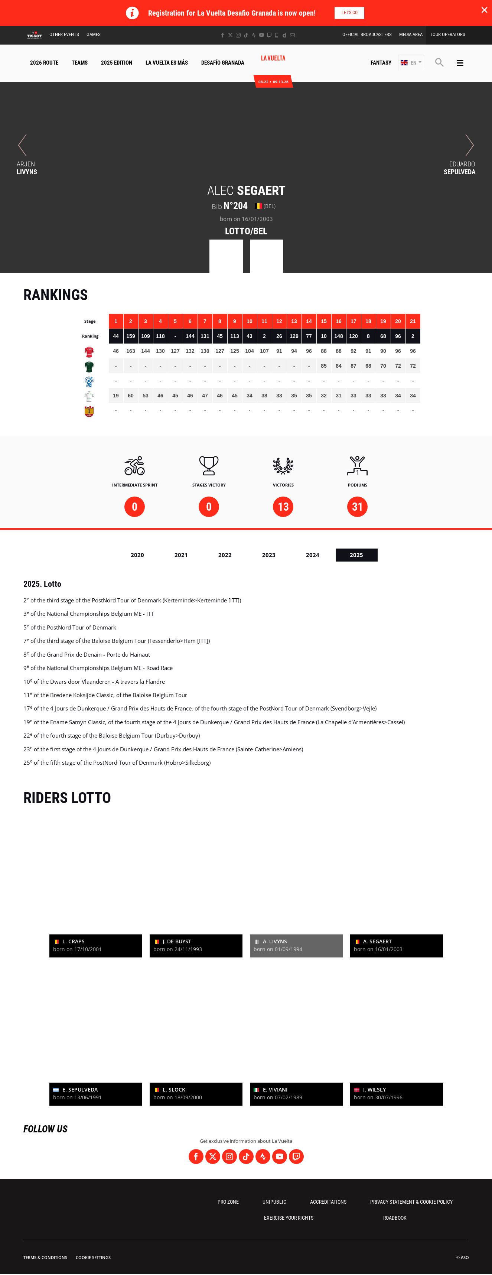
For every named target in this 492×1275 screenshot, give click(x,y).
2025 (356, 555)
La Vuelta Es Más (167, 62)
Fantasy (381, 62)
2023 (269, 555)
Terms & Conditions (45, 1257)
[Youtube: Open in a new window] (261, 35)
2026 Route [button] (44, 62)
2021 (181, 555)
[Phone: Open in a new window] (277, 35)
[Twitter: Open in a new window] (230, 35)
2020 (137, 555)
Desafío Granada (222, 62)
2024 (312, 555)
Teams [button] (80, 62)
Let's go (350, 12)
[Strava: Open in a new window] (254, 35)
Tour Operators (447, 34)
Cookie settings (93, 1257)
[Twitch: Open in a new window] (269, 35)
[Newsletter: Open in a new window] (292, 35)
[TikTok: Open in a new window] (246, 35)
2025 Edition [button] (116, 62)
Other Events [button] (64, 34)
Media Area (411, 34)
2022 (225, 555)
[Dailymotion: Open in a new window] (285, 35)
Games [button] (94, 34)
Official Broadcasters (367, 34)
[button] (411, 63)
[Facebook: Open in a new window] (223, 35)
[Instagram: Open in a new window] (238, 35)
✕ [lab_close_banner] (484, 10)
